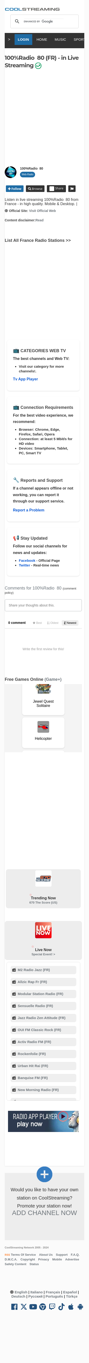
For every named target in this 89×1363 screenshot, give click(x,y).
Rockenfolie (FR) (31, 1054)
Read (40, 220)
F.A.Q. (75, 1254)
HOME (41, 39)
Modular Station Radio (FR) (40, 994)
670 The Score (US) (43, 902)
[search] (44, 21)
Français (53, 1292)
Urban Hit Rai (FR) (32, 1066)
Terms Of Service (23, 1254)
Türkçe (71, 1296)
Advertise (72, 1259)
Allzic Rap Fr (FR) (32, 982)
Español (70, 1292)
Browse (36, 189)
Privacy (43, 1259)
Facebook (27, 560)
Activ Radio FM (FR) (34, 1042)
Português (54, 1296)
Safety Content (15, 1264)
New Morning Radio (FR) (38, 1090)
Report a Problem (28, 510)
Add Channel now (44, 1212)
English (21, 1292)
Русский (35, 1296)
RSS (7, 1254)
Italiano (36, 1292)
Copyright (27, 1259)
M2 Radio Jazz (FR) (33, 970)
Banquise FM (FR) (32, 1078)
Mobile (57, 1259)
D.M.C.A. (11, 1259)
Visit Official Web (42, 211)
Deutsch (18, 1296)
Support (62, 1254)
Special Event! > (43, 954)
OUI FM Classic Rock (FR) (39, 1030)
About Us (46, 1254)
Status (34, 1264)
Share (56, 188)
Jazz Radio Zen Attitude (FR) (41, 1018)
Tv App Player (25, 379)
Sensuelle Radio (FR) (35, 1006)
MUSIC (60, 39)
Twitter (24, 565)
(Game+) (53, 679)
